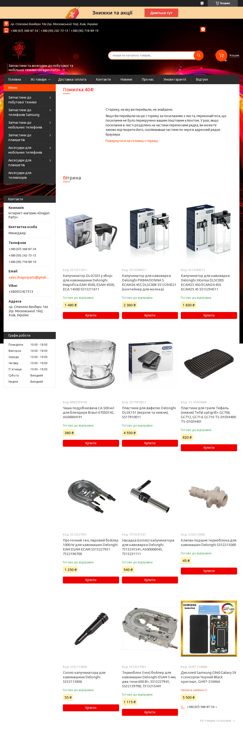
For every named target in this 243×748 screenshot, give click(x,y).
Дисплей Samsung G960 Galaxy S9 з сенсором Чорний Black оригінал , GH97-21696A (208, 677)
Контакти (103, 79)
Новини (126, 79)
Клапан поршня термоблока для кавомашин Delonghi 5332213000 (208, 542)
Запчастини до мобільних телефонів (25, 125)
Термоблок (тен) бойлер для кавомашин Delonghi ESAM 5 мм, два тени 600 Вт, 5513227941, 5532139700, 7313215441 (149, 679)
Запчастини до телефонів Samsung (23, 112)
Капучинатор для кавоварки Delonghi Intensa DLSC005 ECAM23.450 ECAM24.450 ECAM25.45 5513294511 (205, 282)
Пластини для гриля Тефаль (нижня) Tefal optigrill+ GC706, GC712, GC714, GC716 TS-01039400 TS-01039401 (208, 414)
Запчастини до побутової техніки (22, 100)
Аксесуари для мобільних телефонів (25, 150)
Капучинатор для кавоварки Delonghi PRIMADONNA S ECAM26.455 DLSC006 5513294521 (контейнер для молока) (149, 282)
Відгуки (202, 79)
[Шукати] (199, 55)
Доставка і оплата (72, 79)
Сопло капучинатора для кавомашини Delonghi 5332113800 (84, 677)
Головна (14, 79)
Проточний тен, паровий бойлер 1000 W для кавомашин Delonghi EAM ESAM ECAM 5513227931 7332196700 (90, 547)
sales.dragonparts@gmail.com (29, 277)
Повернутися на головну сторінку (132, 141)
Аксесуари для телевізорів (19, 175)
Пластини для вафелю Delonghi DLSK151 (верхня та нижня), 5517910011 (149, 412)
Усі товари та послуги (215, 720)
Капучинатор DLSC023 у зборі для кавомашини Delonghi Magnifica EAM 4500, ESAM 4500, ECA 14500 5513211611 (89, 282)
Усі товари (39, 79)
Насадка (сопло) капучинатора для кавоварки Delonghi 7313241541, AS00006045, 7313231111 (148, 547)
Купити (90, 315)
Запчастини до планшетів (19, 137)
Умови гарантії (175, 79)
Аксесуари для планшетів (19, 162)
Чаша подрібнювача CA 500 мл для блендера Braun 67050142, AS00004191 (88, 412)
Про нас (148, 79)
